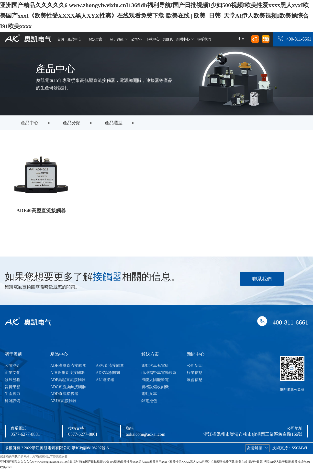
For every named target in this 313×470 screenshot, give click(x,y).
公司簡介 (12, 365)
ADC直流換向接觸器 (68, 387)
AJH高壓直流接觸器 (67, 372)
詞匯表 (168, 39)
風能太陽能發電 (155, 380)
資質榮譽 (12, 387)
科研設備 (12, 401)
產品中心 (76, 39)
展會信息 (194, 380)
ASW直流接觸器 (110, 365)
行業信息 (194, 372)
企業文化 (12, 372)
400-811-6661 (298, 39)
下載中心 (152, 39)
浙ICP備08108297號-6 (90, 448)
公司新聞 (194, 365)
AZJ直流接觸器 (63, 401)
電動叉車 (149, 394)
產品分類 (71, 122)
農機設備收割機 (155, 387)
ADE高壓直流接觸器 (68, 380)
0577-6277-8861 (83, 434)
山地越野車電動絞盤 (159, 372)
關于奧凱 (119, 39)
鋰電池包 (149, 401)
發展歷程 (12, 380)
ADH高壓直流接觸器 (68, 365)
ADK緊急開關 (108, 372)
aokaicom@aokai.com (145, 434)
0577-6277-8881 (25, 434)
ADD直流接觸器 (64, 394)
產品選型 (114, 122)
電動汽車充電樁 (155, 365)
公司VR (137, 39)
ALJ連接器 (105, 380)
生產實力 (12, 394)
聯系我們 (204, 39)
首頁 (60, 39)
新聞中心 (185, 39)
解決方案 (98, 39)
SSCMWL (300, 448)
